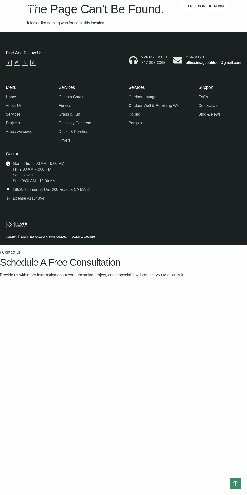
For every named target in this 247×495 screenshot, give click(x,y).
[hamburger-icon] (238, 6)
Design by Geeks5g (83, 236)
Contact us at (154, 56)
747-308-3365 (153, 63)
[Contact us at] (133, 60)
